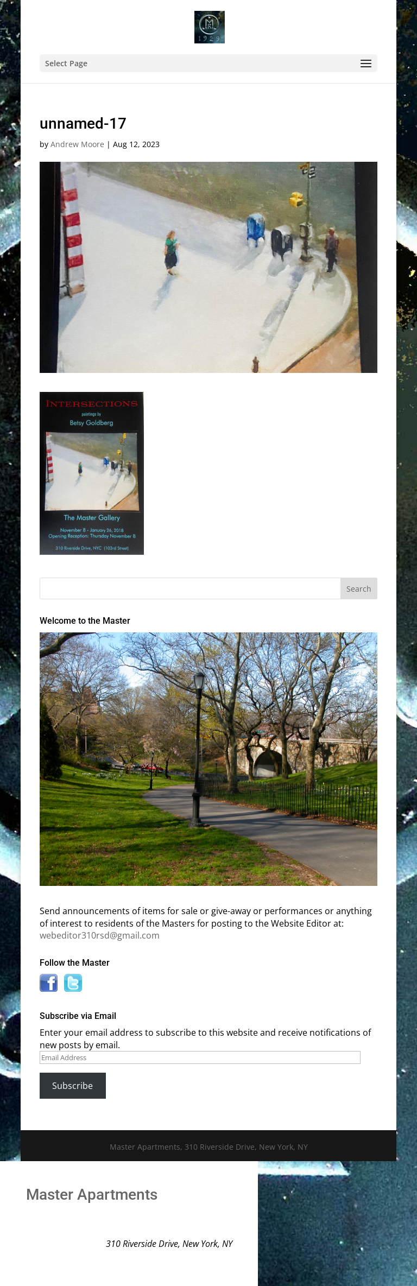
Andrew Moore (77, 144)
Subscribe (72, 1086)
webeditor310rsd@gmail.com (100, 935)
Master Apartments (91, 1194)
